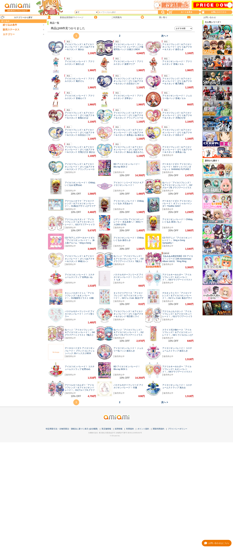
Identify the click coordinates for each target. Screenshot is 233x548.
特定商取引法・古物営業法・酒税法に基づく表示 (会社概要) (72, 429)
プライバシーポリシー (177, 429)
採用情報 (118, 429)
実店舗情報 (106, 429)
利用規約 (130, 429)
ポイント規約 (143, 429)
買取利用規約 (158, 429)
